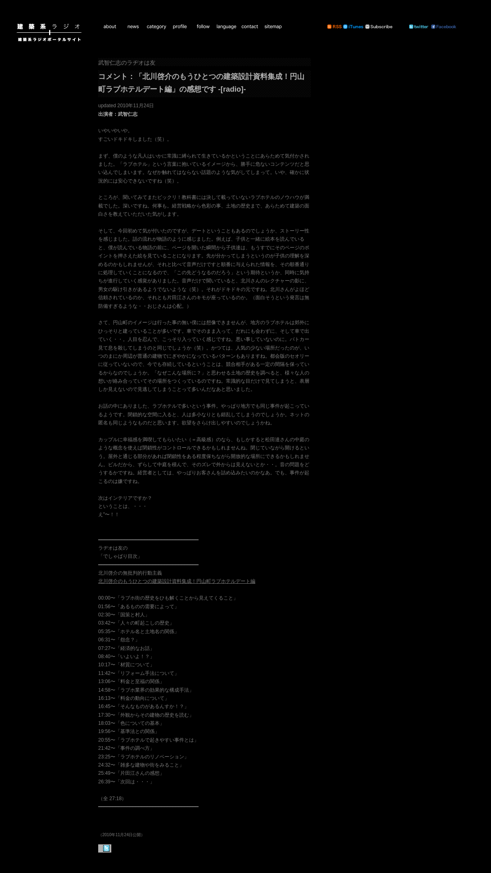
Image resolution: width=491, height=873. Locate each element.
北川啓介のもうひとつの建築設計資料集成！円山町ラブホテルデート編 (176, 581)
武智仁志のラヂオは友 (126, 62)
